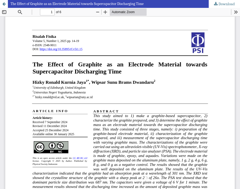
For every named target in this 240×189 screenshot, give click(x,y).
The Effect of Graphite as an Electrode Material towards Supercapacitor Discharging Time (77, 4)
